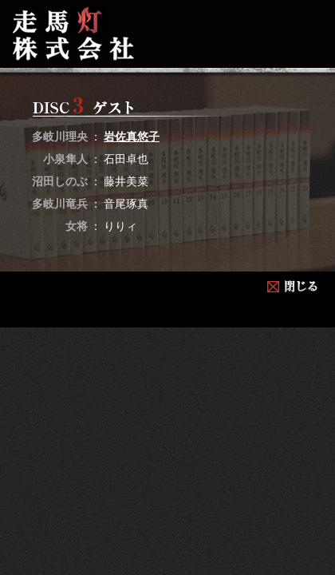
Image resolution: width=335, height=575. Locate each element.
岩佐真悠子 (132, 136)
